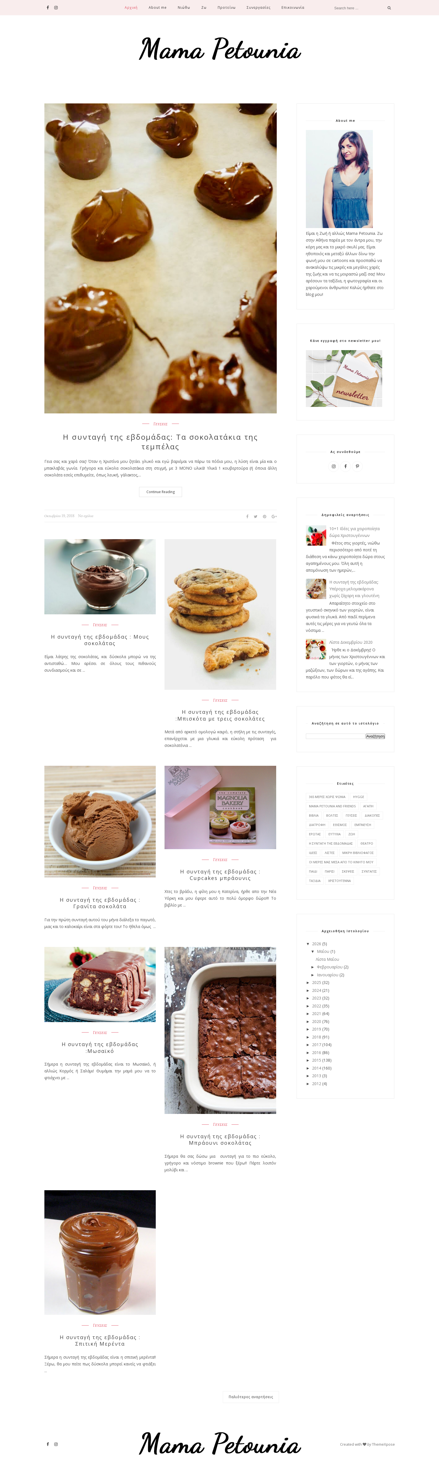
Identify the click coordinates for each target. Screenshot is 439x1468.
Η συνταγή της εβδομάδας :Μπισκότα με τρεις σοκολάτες (220, 715)
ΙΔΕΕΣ (313, 853)
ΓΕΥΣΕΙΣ (160, 424)
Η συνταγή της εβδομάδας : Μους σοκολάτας (100, 640)
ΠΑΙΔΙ (313, 871)
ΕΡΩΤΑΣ (315, 834)
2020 (316, 1021)
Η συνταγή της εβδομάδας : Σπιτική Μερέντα (100, 1340)
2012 (316, 1083)
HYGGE (358, 797)
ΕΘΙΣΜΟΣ (340, 825)
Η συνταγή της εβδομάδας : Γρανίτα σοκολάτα (100, 902)
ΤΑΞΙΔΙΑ (315, 881)
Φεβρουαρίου (330, 967)
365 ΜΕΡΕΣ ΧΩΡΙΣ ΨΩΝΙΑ (327, 797)
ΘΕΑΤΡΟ (366, 843)
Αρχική (131, 7)
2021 (316, 1013)
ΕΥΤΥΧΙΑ (334, 834)
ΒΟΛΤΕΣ (332, 815)
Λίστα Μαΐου (327, 959)
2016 (316, 1052)
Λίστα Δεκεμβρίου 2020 (351, 642)
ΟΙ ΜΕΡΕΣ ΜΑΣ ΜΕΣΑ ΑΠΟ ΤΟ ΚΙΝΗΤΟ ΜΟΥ (341, 862)
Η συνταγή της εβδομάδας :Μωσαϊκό (100, 1047)
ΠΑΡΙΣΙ (329, 871)
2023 (316, 998)
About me (158, 7)
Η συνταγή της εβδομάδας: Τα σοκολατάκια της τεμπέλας (160, 442)
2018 (316, 1037)
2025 (316, 982)
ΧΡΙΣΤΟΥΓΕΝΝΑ (339, 881)
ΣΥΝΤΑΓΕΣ (369, 871)
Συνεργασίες (259, 7)
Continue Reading (160, 491)
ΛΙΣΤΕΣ (330, 853)
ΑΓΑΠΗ (368, 806)
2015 (316, 1060)
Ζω (204, 7)
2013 (316, 1075)
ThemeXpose (383, 1443)
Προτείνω (226, 7)
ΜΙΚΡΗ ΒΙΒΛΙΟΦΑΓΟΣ (358, 853)
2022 (316, 1006)
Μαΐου (323, 951)
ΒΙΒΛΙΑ (314, 815)
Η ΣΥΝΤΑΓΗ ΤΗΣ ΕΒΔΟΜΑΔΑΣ (331, 843)
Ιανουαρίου (327, 974)
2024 (316, 990)
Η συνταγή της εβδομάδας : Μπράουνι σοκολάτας (220, 1139)
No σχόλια (85, 515)
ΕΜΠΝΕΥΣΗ (362, 825)
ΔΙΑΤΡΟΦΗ (317, 825)
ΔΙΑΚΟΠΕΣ (372, 815)
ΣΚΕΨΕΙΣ (348, 871)
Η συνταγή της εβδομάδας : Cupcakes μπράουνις (220, 874)
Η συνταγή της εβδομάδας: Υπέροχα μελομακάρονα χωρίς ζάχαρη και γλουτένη (354, 588)
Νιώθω (184, 7)
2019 (316, 1029)
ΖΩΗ (351, 834)
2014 (316, 1068)
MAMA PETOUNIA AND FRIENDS (332, 806)
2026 (316, 943)
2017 (316, 1044)
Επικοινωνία (293, 7)
